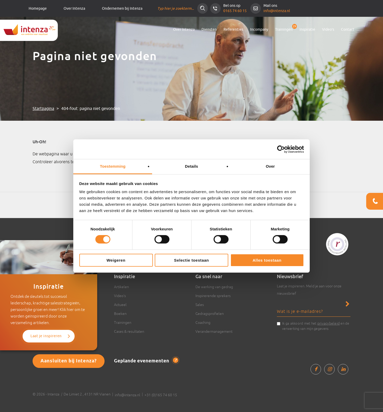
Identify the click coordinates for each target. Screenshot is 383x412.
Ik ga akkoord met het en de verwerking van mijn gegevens (315, 326)
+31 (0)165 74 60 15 (160, 395)
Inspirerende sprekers (213, 296)
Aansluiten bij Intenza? (68, 361)
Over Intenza (74, 8)
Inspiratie (307, 29)
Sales (199, 305)
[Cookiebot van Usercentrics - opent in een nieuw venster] (281, 149)
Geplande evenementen (146, 360)
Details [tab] (191, 166)
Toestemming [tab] (113, 166)
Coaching (202, 322)
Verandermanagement (213, 331)
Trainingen (284, 29)
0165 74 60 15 (235, 11)
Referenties (233, 29)
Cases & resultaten (129, 331)
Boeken (120, 313)
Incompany (259, 29)
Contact (347, 29)
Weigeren (115, 260)
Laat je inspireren (46, 336)
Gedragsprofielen (209, 313)
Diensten (209, 29)
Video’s (328, 29)
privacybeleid (328, 323)
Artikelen (121, 287)
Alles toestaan (266, 260)
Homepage (38, 8)
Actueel (120, 305)
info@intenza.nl (276, 11)
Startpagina (43, 108)
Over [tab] (270, 166)
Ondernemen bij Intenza (122, 8)
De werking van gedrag (214, 287)
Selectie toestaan (191, 260)
